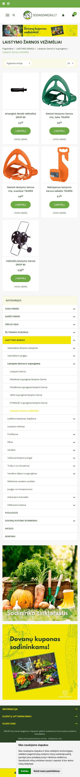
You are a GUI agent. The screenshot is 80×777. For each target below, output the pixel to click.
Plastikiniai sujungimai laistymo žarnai (28, 387)
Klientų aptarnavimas (17, 716)
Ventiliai (11, 449)
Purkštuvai (13, 434)
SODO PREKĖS (12, 308)
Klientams (9, 723)
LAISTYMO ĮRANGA (15, 340)
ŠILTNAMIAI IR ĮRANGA (16, 332)
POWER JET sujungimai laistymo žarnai (28, 402)
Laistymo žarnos (18, 371)
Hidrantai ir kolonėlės (18, 497)
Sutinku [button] (25, 771)
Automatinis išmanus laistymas (23, 347)
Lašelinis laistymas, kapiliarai (22, 418)
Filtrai (10, 442)
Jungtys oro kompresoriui (20, 489)
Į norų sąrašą (20, 139)
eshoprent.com (55, 738)
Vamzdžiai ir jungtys (17, 355)
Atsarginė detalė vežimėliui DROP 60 (20, 115)
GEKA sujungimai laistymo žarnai (26, 394)
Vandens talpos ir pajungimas (22, 473)
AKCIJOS (9, 528)
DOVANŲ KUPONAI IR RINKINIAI (21, 520)
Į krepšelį (21, 130)
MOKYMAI (10, 536)
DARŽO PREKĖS (12, 316)
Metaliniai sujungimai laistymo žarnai (28, 379)
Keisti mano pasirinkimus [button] (47, 771)
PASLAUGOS (11, 512)
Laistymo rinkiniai (16, 426)
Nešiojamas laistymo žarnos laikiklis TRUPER (59, 189)
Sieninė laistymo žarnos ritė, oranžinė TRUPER (20, 189)
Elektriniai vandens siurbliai (21, 481)
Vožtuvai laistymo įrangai (20, 457)
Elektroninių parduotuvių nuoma (32, 738)
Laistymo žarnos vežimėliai (24, 410)
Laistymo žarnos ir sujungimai (24, 363)
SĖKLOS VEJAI (12, 324)
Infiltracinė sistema (17, 504)
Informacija (10, 709)
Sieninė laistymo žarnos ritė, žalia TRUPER (59, 115)
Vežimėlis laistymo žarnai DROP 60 (20, 262)
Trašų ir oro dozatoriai (18, 465)
